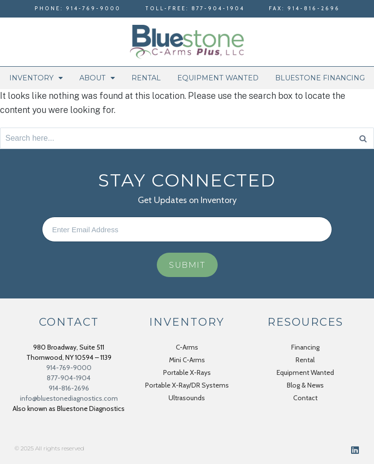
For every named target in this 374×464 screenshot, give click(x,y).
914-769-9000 (69, 367)
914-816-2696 (69, 388)
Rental (146, 78)
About (97, 78)
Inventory (36, 78)
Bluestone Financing (320, 78)
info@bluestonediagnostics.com (69, 398)
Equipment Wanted (218, 78)
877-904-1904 (69, 377)
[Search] (363, 138)
